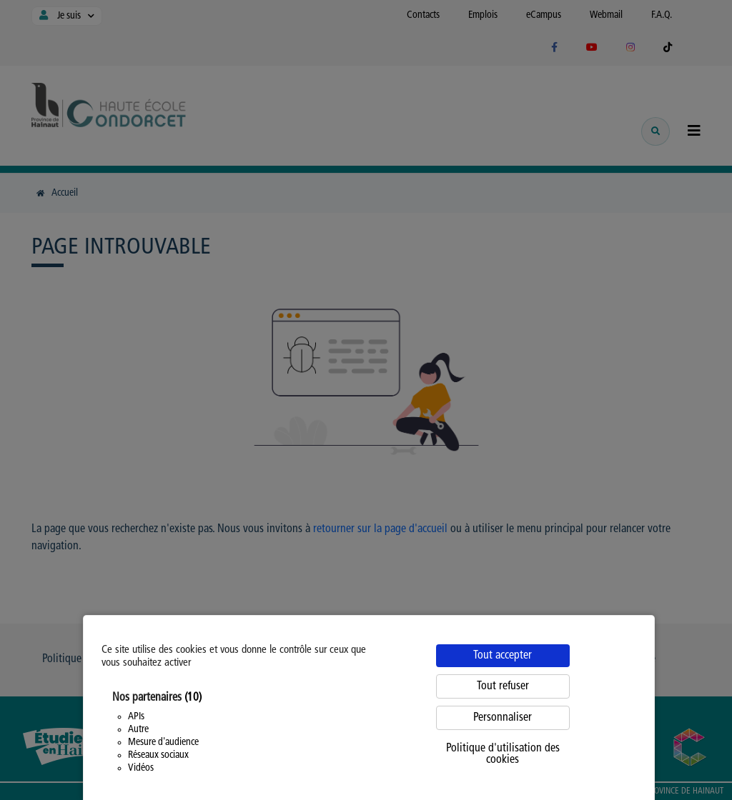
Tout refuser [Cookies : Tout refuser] (503, 686)
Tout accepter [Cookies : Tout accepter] (502, 655)
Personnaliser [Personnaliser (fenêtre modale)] (502, 718)
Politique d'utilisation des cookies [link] (503, 754)
